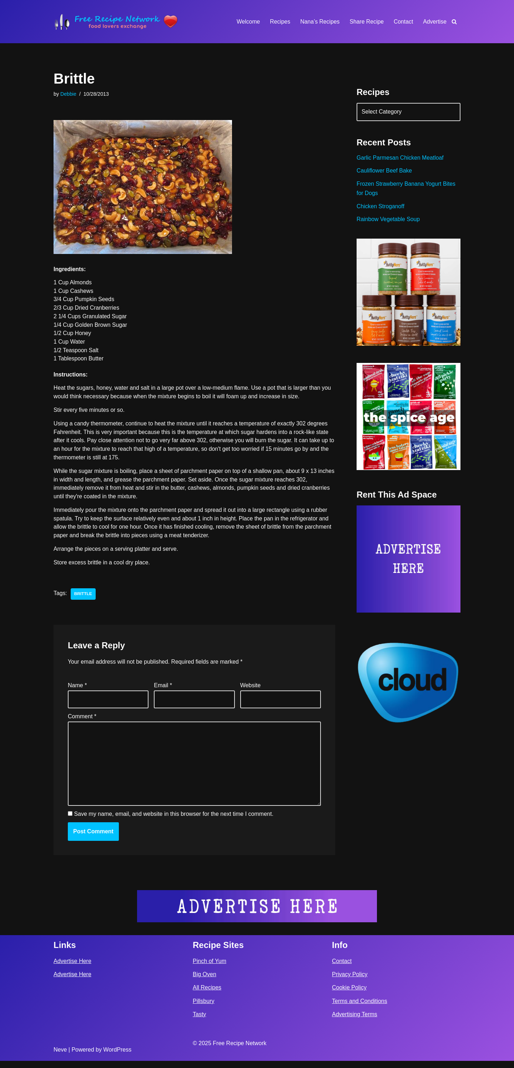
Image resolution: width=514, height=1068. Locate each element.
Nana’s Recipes (318, 22)
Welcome (246, 22)
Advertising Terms (354, 1021)
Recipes (278, 22)
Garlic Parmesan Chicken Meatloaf (401, 159)
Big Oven (204, 982)
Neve (60, 1057)
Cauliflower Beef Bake (385, 172)
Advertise (435, 22)
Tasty (199, 1021)
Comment (82, 722)
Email (163, 690)
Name (77, 690)
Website (250, 690)
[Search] (454, 21)
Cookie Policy (349, 995)
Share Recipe (365, 22)
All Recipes (207, 995)
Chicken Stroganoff (381, 208)
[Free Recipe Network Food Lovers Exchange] (116, 22)
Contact (403, 22)
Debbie (68, 94)
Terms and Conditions (359, 1008)
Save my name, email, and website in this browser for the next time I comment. (173, 821)
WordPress (117, 1057)
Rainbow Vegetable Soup (389, 222)
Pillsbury (203, 1008)
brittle (83, 597)
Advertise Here (72, 968)
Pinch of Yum (209, 968)
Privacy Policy (350, 982)
